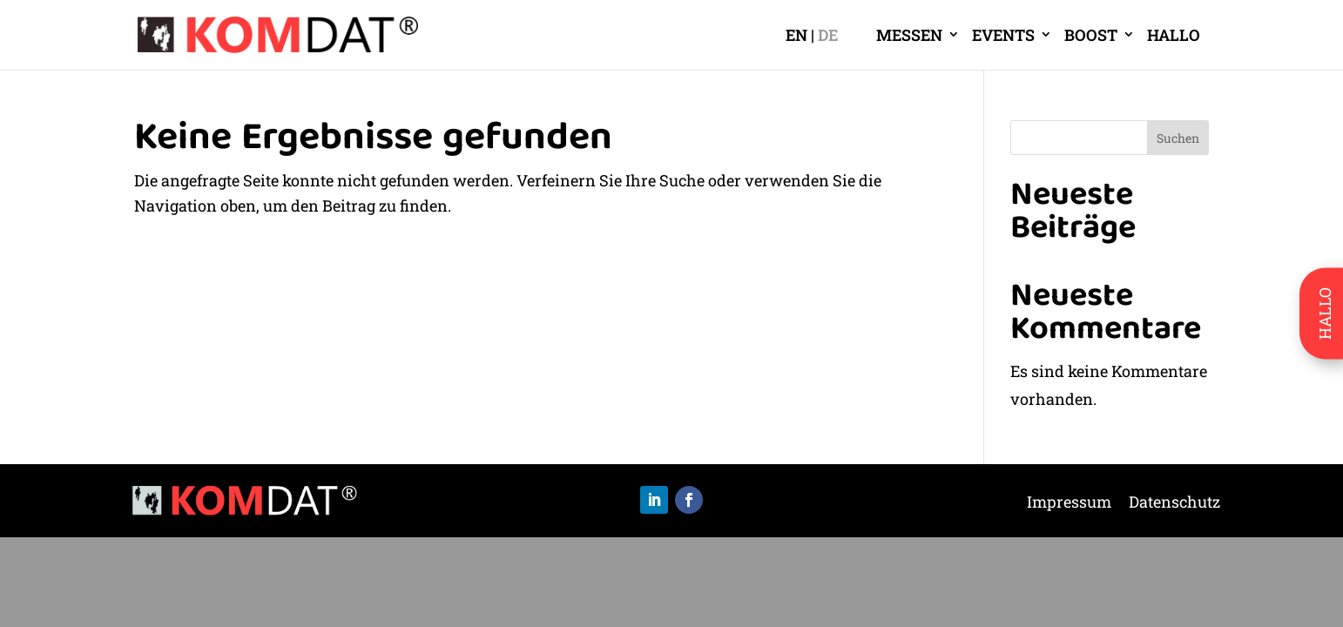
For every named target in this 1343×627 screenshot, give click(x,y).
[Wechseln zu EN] (800, 35)
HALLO (1173, 34)
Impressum (1069, 504)
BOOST (1090, 34)
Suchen (1178, 138)
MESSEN (909, 34)
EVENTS (1003, 34)
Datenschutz (1174, 504)
